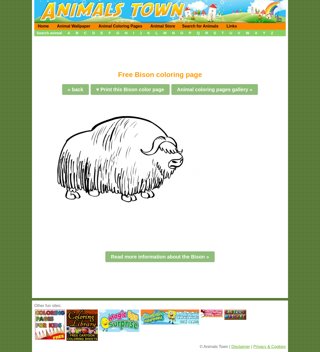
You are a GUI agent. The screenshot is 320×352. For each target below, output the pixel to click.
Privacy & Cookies (269, 346)
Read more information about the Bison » (160, 257)
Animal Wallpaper (73, 26)
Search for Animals (200, 26)
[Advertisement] (160, 51)
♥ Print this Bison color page (130, 89)
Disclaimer (240, 346)
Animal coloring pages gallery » (214, 89)
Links (231, 26)
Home (43, 26)
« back (75, 89)
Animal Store (162, 26)
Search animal (49, 33)
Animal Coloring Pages (120, 26)
